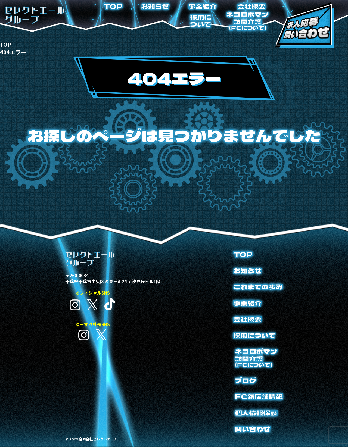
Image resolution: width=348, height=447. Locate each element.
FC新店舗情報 (259, 396)
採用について (200, 21)
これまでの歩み (258, 286)
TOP (113, 6)
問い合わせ (252, 428)
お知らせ (155, 6)
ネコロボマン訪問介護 (247, 21)
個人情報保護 (256, 412)
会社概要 (251, 6)
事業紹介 (202, 6)
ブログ (245, 380)
